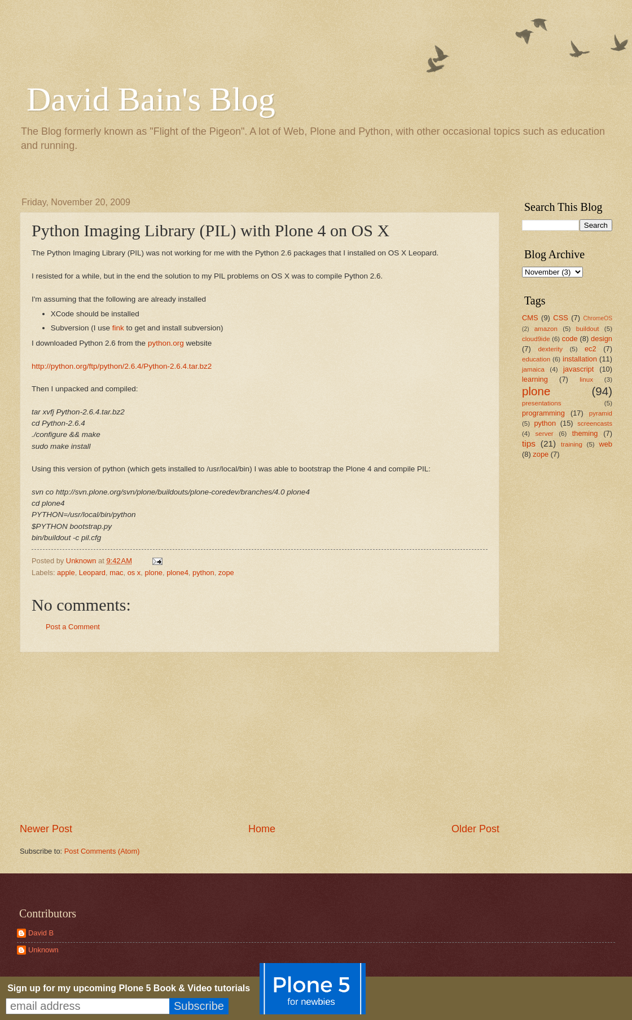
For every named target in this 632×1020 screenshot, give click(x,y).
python (203, 572)
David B (41, 933)
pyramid (600, 413)
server (545, 433)
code (570, 338)
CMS (530, 317)
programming (543, 413)
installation (580, 359)
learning (535, 379)
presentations (541, 403)
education (536, 359)
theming (585, 433)
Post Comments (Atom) (102, 851)
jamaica (533, 369)
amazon (546, 328)
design (601, 338)
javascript (578, 369)
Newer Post (46, 828)
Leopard (92, 572)
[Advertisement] (556, 645)
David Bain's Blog (151, 99)
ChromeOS (598, 318)
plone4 (177, 572)
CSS (560, 317)
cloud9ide (536, 338)
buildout (587, 328)
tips (529, 443)
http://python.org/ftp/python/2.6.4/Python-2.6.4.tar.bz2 (122, 366)
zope (226, 572)
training (571, 444)
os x (134, 572)
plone (153, 572)
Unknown (43, 950)
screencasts (594, 423)
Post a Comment (73, 626)
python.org (166, 343)
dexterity (550, 349)
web (605, 444)
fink (118, 328)
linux (586, 379)
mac (116, 572)
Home (261, 828)
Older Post (475, 828)
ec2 (590, 349)
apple (66, 572)
